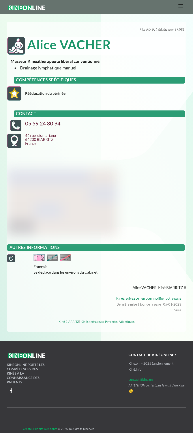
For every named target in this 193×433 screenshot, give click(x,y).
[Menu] (180, 6)
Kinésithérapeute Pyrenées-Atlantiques (108, 321)
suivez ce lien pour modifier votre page (149, 298)
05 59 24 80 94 (42, 123)
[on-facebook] (11, 390)
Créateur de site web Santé (32, 429)
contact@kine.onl (141, 379)
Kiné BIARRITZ (68, 321)
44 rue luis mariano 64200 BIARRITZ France (40, 139)
